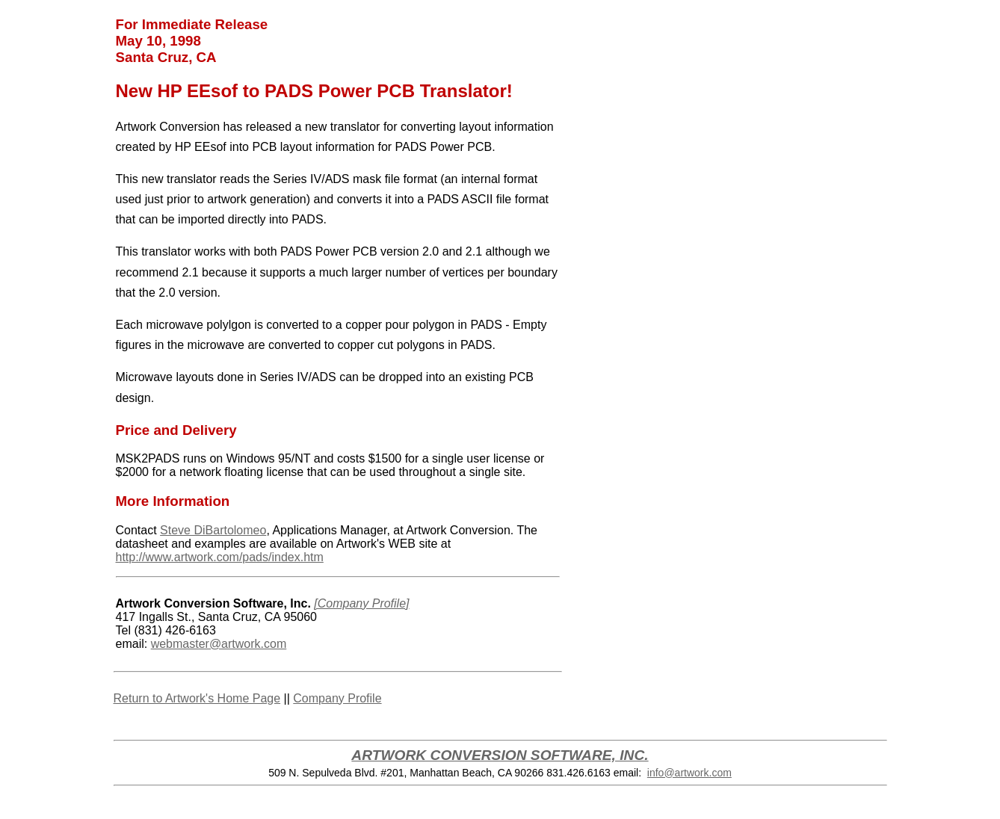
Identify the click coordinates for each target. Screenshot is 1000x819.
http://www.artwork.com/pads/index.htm (220, 557)
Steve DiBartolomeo (213, 530)
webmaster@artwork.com (219, 643)
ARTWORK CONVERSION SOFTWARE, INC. (499, 755)
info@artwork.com (689, 773)
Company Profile (337, 698)
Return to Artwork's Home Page (197, 698)
